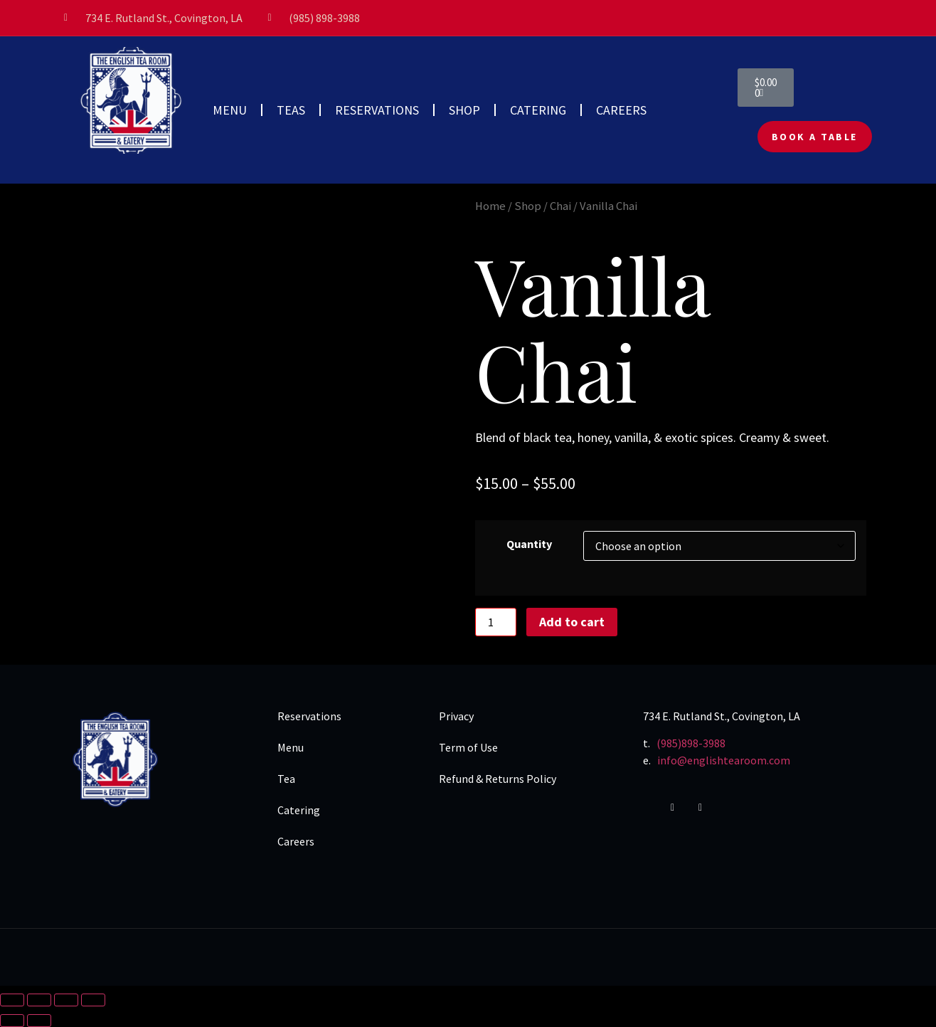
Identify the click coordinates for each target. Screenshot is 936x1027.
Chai (560, 206)
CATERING (538, 110)
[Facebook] (653, 807)
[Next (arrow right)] (39, 1020)
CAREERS (621, 110)
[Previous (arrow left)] (12, 1020)
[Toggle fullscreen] (39, 1000)
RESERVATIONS (377, 110)
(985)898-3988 (691, 743)
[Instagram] (681, 807)
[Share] (66, 1000)
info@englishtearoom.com (723, 760)
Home (490, 206)
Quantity (529, 543)
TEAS (291, 110)
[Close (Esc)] (93, 1000)
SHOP (464, 110)
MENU (230, 110)
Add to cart (572, 621)
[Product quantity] (495, 622)
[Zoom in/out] (12, 1000)
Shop (527, 206)
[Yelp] (709, 807)
